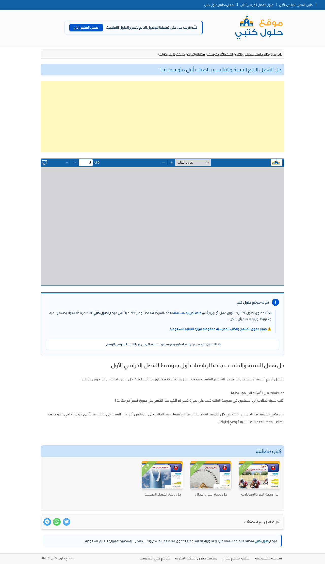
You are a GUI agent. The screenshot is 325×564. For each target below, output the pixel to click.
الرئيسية (276, 54)
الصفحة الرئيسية (320, 4)
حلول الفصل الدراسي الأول (296, 5)
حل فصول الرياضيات (172, 54)
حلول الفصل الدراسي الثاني (256, 5)
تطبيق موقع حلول (236, 558)
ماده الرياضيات (196, 54)
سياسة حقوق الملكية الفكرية (196, 558)
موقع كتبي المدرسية (155, 558)
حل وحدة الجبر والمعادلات (259, 494)
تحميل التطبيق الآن (86, 27)
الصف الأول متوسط (220, 54)
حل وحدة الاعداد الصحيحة (162, 494)
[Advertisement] (162, 116)
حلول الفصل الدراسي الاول (252, 54)
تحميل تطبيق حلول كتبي (219, 5)
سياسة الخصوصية (268, 558)
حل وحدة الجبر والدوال (211, 494)
